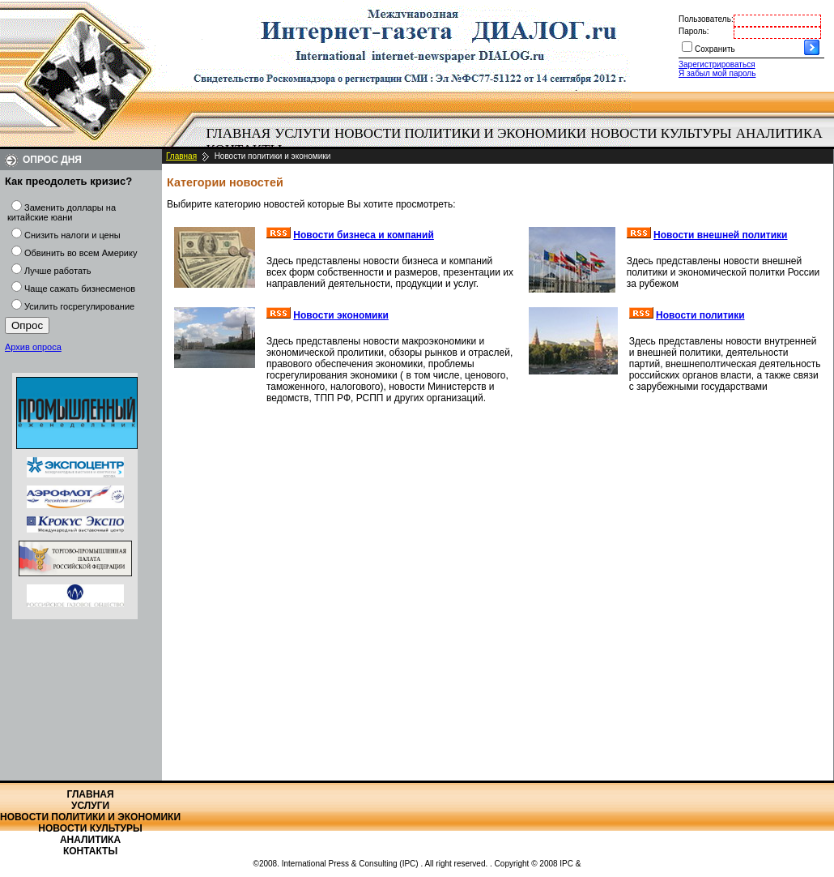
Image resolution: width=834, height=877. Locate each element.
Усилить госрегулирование (79, 306)
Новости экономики (341, 315)
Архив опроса (33, 347)
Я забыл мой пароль (717, 73)
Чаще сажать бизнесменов (79, 288)
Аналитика (779, 133)
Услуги (302, 133)
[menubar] (518, 142)
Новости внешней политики (720, 235)
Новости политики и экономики (460, 133)
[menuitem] (238, 134)
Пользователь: (706, 19)
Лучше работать (57, 271)
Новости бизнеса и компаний (363, 235)
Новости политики (700, 315)
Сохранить (715, 49)
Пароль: (693, 31)
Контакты (90, 851)
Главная (238, 133)
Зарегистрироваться (717, 64)
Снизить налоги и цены (72, 235)
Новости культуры (660, 133)
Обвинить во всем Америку (80, 253)
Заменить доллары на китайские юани (61, 212)
